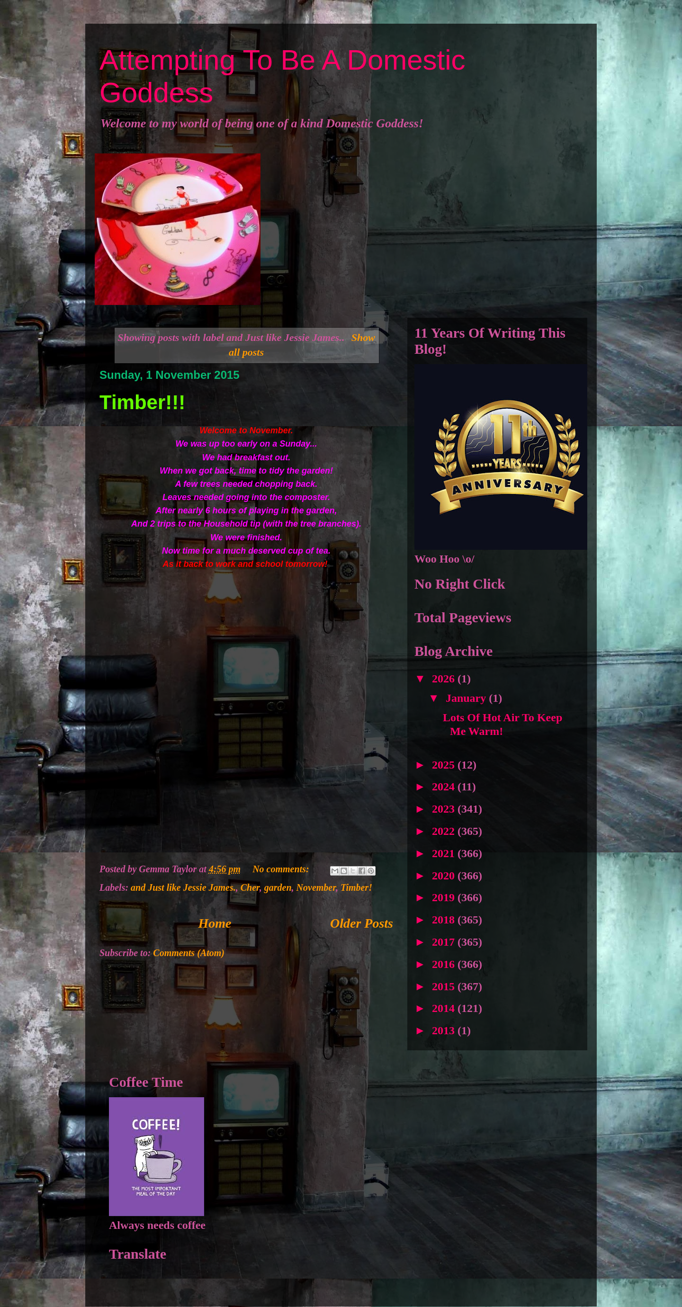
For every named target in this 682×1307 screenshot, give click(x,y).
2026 (445, 678)
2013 (445, 1030)
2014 (445, 1008)
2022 (445, 831)
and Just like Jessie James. (183, 887)
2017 (445, 942)
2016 (445, 964)
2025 (445, 765)
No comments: (281, 869)
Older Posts (361, 923)
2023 (445, 809)
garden (278, 887)
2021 (445, 853)
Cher (250, 887)
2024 (445, 786)
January (467, 698)
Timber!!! (142, 402)
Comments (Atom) (188, 953)
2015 (445, 986)
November (316, 887)
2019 (445, 897)
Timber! (356, 887)
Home (215, 923)
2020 (445, 875)
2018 (445, 919)
